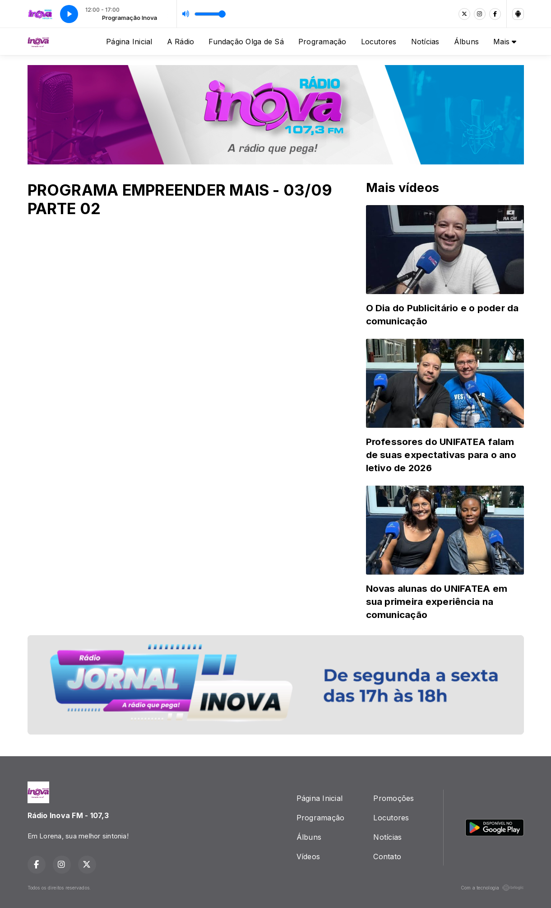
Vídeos (308, 856)
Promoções (393, 798)
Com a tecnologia (492, 888)
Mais (504, 41)
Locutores (379, 41)
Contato (387, 856)
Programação (322, 41)
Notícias (425, 41)
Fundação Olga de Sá (246, 41)
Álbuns (466, 41)
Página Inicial (129, 41)
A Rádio (180, 41)
